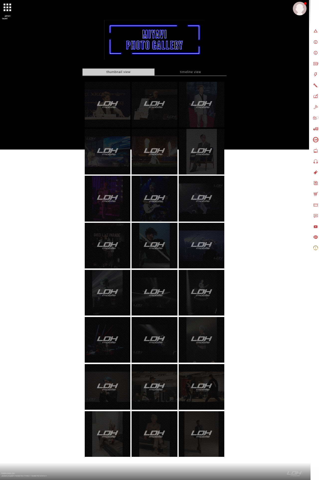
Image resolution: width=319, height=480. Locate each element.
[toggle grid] (7, 7)
